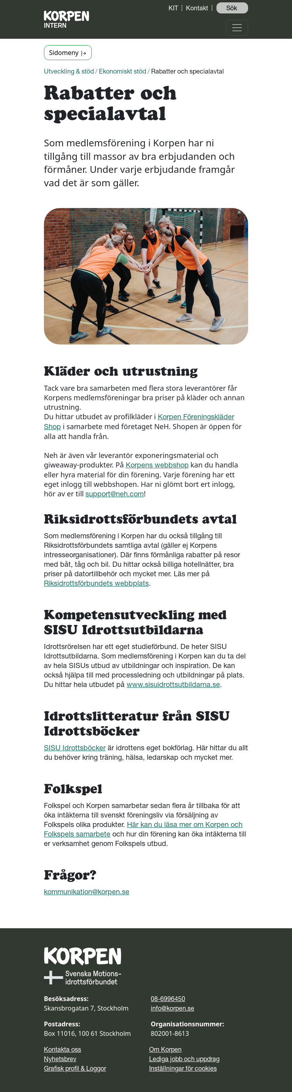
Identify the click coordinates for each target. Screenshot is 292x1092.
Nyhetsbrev (60, 1059)
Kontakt (197, 8)
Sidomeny (68, 52)
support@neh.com (114, 493)
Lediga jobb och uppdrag (184, 1059)
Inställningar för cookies (183, 1068)
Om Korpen (165, 1049)
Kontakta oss (62, 1049)
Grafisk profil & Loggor (75, 1068)
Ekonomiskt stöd (122, 71)
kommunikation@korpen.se (86, 891)
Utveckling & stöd (69, 71)
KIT (173, 8)
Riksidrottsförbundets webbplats (96, 583)
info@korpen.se (172, 1008)
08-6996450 (168, 999)
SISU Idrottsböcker (75, 747)
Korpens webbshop (157, 464)
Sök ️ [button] (232, 8)
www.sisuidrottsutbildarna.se (173, 684)
